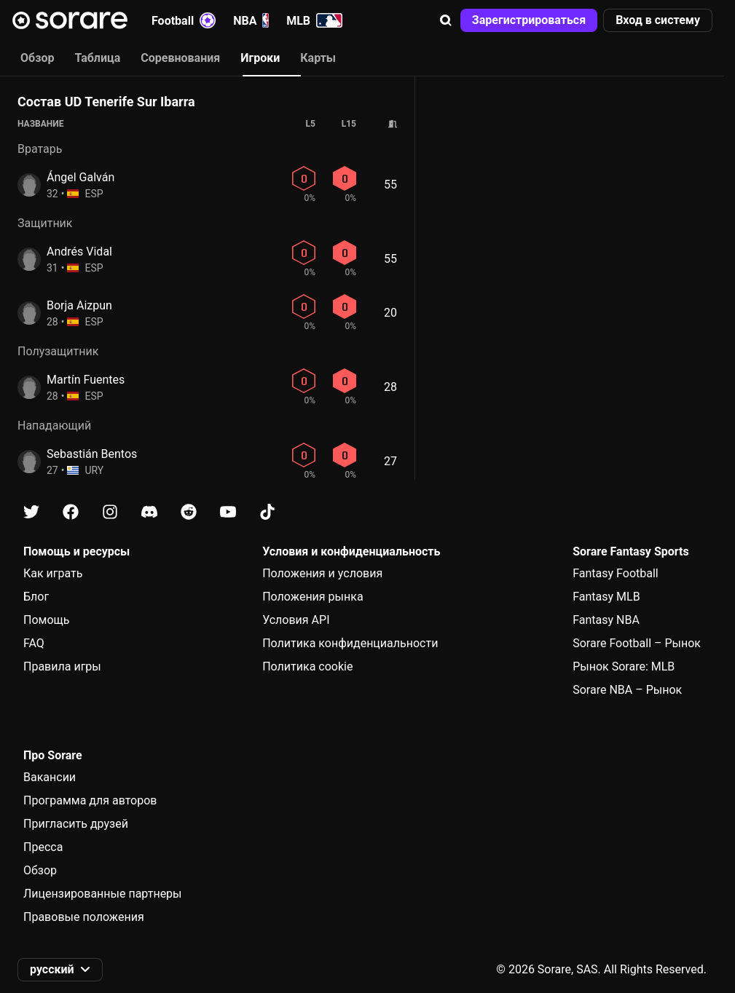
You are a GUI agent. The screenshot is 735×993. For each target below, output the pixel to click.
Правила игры (62, 666)
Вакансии (49, 777)
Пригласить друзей (75, 824)
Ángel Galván (80, 177)
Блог (36, 597)
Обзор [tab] (37, 58)
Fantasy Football (615, 573)
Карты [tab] (318, 58)
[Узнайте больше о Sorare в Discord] (149, 512)
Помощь (46, 620)
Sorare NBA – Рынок (627, 690)
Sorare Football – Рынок (637, 643)
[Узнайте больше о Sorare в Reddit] (189, 512)
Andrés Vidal (79, 251)
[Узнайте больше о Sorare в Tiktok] (267, 512)
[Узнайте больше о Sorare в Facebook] (70, 512)
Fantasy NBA (606, 620)
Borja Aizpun (79, 305)
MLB (314, 20)
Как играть (53, 573)
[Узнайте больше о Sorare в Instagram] (110, 512)
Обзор (40, 870)
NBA (251, 20)
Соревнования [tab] (180, 58)
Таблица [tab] (97, 58)
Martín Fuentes (86, 380)
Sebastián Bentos (92, 454)
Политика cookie (307, 666)
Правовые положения (83, 917)
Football (184, 20)
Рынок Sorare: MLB (624, 666)
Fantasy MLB (606, 597)
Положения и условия (322, 573)
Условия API (295, 620)
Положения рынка (312, 597)
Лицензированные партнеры (102, 894)
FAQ (33, 643)
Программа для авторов (90, 800)
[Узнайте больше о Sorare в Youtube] (228, 512)
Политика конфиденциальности (350, 643)
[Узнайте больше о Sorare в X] (31, 512)
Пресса (43, 847)
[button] (445, 20)
